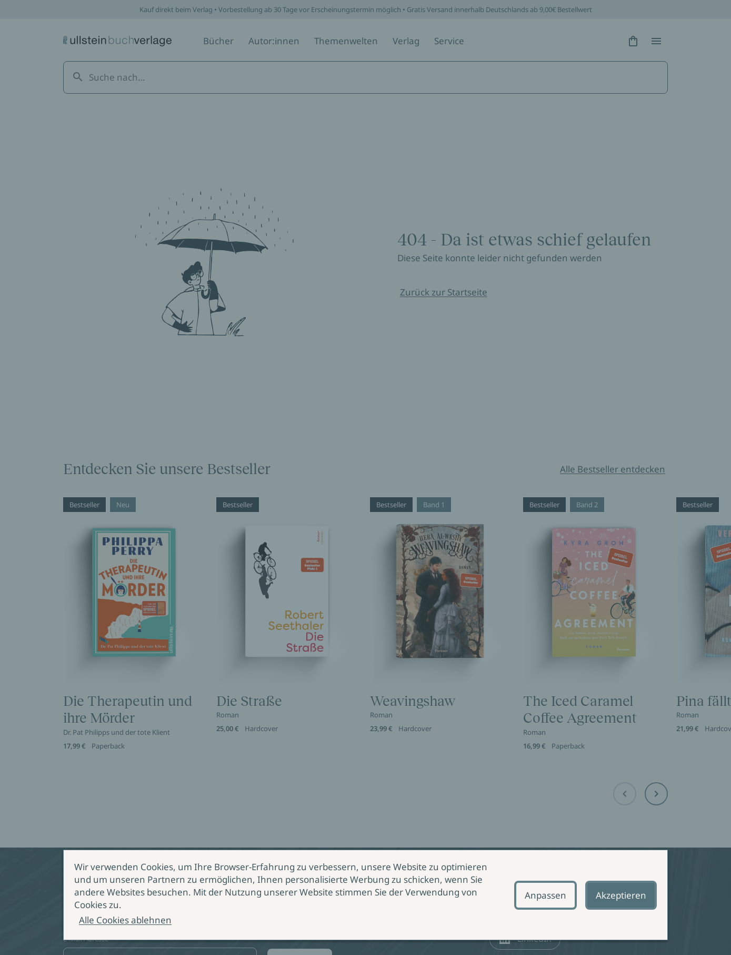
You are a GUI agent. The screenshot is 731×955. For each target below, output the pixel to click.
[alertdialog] (365, 895)
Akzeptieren (621, 895)
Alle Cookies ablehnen (125, 920)
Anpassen (545, 895)
